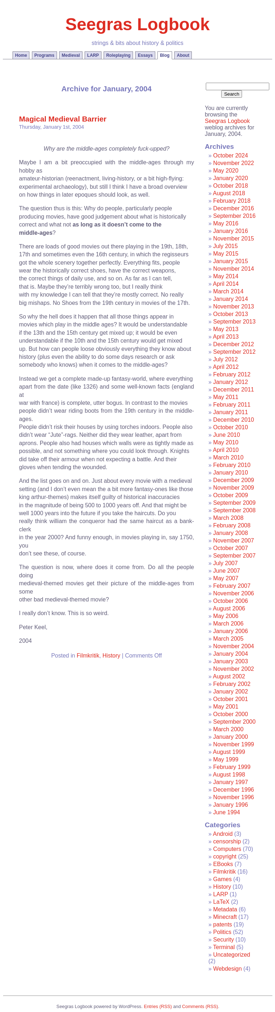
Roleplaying (118, 55)
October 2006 (230, 601)
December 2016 (233, 208)
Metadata (225, 909)
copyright (225, 856)
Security (223, 940)
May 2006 (225, 616)
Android (223, 834)
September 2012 (234, 352)
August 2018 (229, 193)
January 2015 (230, 261)
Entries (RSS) (158, 1006)
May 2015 (225, 254)
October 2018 (230, 186)
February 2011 (232, 405)
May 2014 (225, 276)
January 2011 (230, 412)
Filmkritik (88, 655)
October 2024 (230, 155)
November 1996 (233, 797)
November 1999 (233, 744)
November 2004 (233, 646)
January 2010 (230, 473)
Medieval (71, 55)
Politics (222, 932)
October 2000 (230, 714)
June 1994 (226, 812)
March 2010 (228, 457)
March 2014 (228, 291)
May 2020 (225, 171)
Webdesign (227, 969)
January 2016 (230, 231)
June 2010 (226, 435)
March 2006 (228, 624)
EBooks (223, 864)
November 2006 (233, 593)
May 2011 (225, 397)
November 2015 (233, 238)
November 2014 (233, 269)
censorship (227, 841)
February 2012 (232, 374)
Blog (165, 55)
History (111, 655)
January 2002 (230, 691)
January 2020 (230, 178)
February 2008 (232, 525)
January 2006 (230, 631)
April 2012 (226, 367)
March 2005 (228, 639)
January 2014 (230, 299)
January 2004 (230, 654)
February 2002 (232, 684)
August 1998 (229, 774)
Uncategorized (231, 955)
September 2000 (234, 722)
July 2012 (225, 359)
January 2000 (230, 737)
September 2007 (234, 556)
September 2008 (234, 510)
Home (21, 55)
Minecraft (225, 917)
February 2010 (232, 465)
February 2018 (232, 201)
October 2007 (230, 548)
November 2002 (233, 669)
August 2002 (229, 676)
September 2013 (234, 322)
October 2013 (230, 314)
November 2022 (233, 163)
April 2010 (226, 450)
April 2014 (226, 284)
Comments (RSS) (200, 1006)
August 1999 (229, 752)
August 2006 (229, 608)
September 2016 (234, 216)
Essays (145, 55)
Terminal (223, 947)
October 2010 (230, 427)
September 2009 (234, 503)
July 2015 (225, 246)
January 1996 (230, 805)
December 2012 (233, 344)
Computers (227, 849)
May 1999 (225, 759)
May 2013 (225, 329)
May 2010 (225, 442)
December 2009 (233, 480)
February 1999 (232, 767)
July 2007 (225, 563)
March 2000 (228, 729)
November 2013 (233, 306)
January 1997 (230, 782)
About (183, 55)
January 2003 (230, 661)
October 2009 (230, 495)
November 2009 (233, 488)
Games (222, 879)
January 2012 (230, 382)
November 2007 (233, 540)
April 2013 (226, 337)
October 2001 (230, 699)
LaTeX (221, 902)
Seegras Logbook (137, 24)
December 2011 (233, 389)
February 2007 (232, 586)
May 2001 (225, 707)
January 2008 (230, 533)
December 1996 (233, 790)
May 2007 (225, 578)
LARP (93, 55)
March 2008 (228, 518)
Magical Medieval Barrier (62, 119)
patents (222, 924)
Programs (44, 55)
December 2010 (233, 420)
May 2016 (225, 223)
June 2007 (226, 571)
